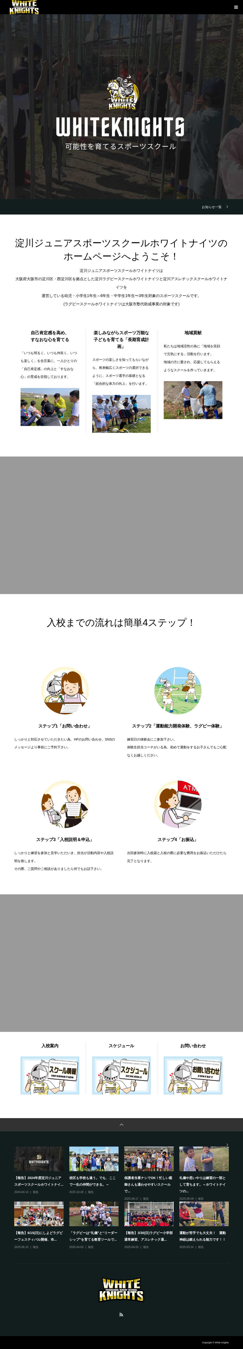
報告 (36, 1192)
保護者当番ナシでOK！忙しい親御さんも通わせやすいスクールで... (148, 1184)
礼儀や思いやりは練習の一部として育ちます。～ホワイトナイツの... (202, 1184)
